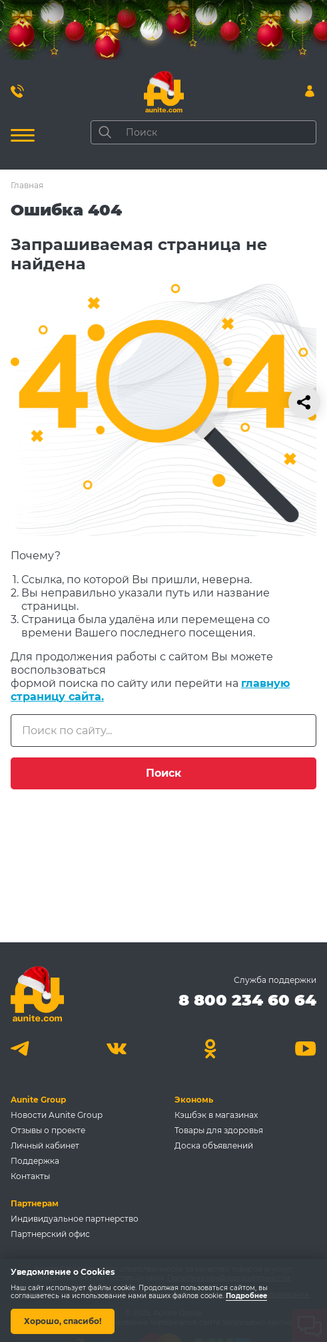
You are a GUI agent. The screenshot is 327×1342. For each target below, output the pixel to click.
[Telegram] (22, 1048)
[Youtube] (305, 1048)
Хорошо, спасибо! (62, 1321)
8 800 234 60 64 (247, 999)
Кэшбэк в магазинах (216, 1115)
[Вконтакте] (116, 1048)
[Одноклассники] (211, 1048)
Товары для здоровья (218, 1130)
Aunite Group (38, 1100)
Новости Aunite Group (57, 1115)
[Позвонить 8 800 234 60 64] (17, 91)
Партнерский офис (50, 1234)
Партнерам (35, 1203)
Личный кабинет (45, 1145)
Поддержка (35, 1161)
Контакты (30, 1176)
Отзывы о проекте (48, 1130)
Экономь (193, 1100)
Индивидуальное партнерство (75, 1219)
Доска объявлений (213, 1145)
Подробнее (246, 1296)
